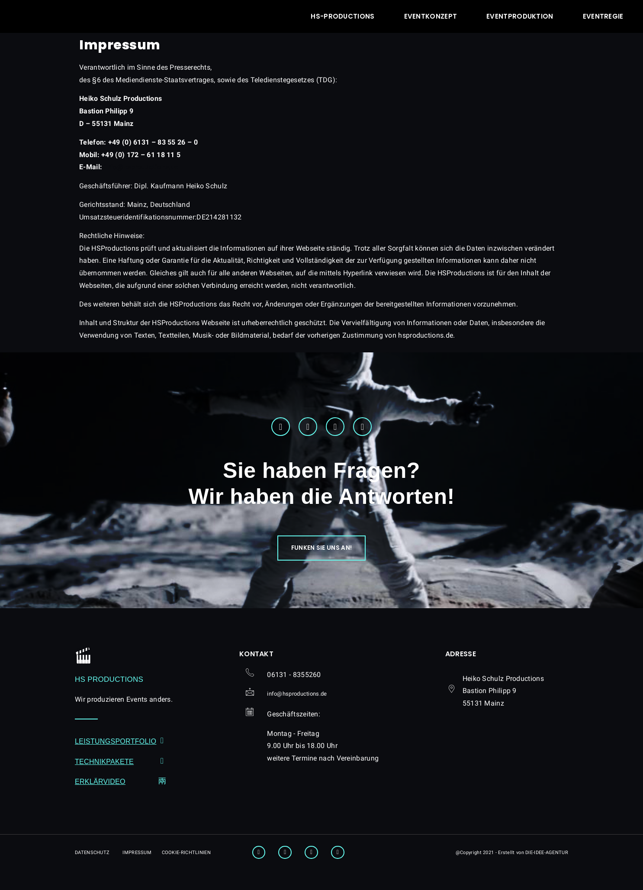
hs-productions (342, 16)
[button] (321, 555)
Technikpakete (104, 772)
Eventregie (603, 16)
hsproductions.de (141, 167)
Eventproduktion (519, 16)
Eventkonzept (430, 16)
